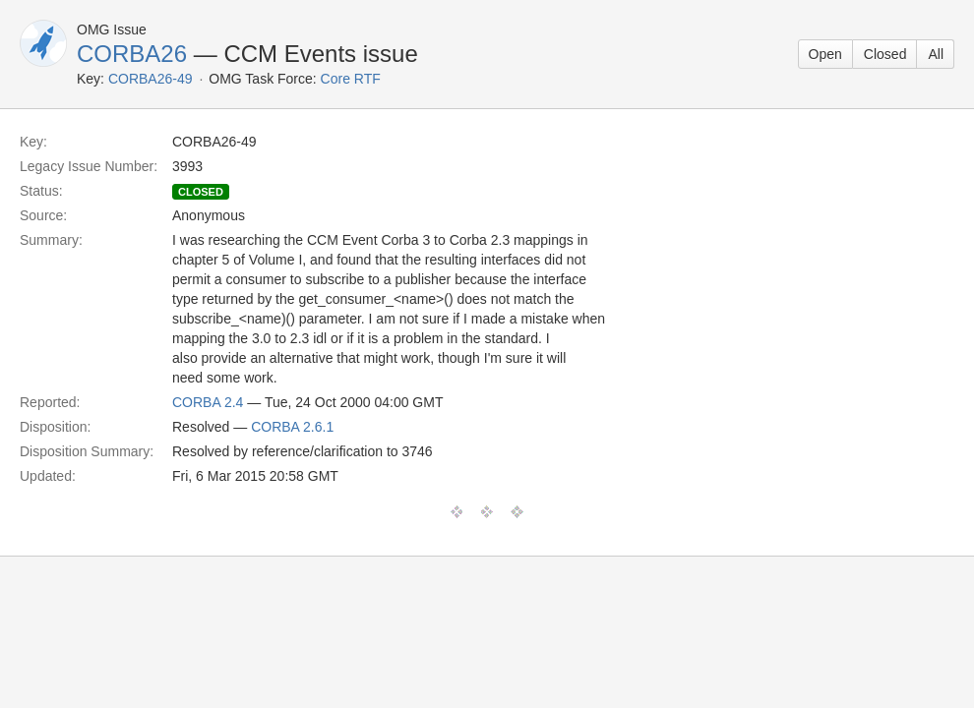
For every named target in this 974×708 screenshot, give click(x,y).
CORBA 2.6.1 (292, 427)
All (936, 54)
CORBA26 (132, 53)
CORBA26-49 (150, 79)
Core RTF (351, 79)
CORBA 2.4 (207, 402)
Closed (885, 54)
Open (825, 54)
